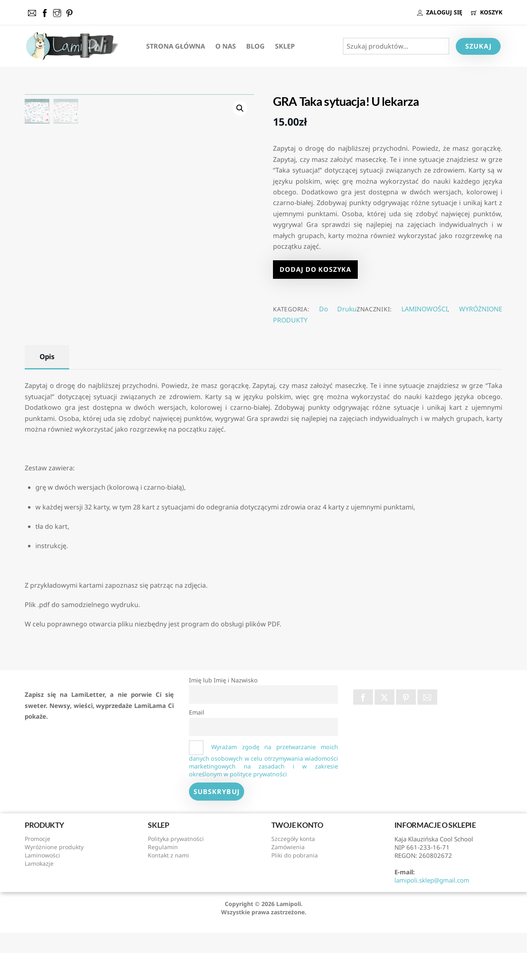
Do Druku (338, 308)
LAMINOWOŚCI (424, 308)
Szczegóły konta (293, 859)
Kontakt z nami (168, 876)
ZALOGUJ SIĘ (439, 12)
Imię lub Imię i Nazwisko (223, 701)
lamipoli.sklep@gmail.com (431, 901)
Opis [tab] (47, 377)
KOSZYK (486, 12)
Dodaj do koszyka (315, 269)
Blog (255, 46)
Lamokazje (39, 884)
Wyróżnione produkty (54, 867)
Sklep (285, 46)
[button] (240, 108)
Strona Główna (175, 46)
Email (196, 733)
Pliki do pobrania (294, 876)
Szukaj (478, 46)
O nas (225, 46)
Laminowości (42, 876)
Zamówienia (288, 867)
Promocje (37, 859)
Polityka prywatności (176, 859)
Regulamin (163, 867)
